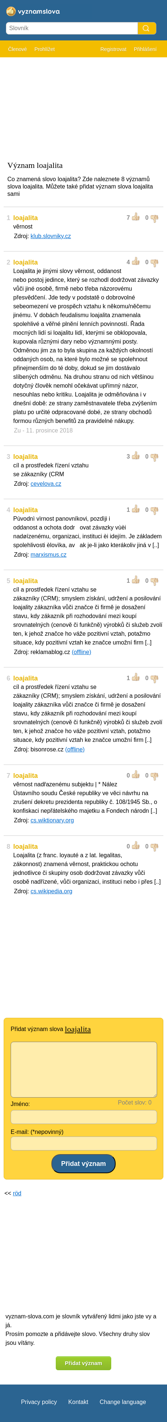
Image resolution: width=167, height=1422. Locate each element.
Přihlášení (145, 49)
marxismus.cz (48, 555)
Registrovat (113, 49)
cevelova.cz (45, 484)
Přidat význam (83, 1363)
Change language (122, 1402)
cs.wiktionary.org (52, 820)
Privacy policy (39, 1402)
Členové (17, 49)
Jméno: (20, 1104)
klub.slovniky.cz (50, 236)
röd (17, 1193)
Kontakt (78, 1402)
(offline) (81, 652)
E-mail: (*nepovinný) (37, 1132)
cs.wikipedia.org (51, 891)
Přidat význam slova (51, 1029)
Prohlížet (45, 49)
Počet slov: (132, 1102)
